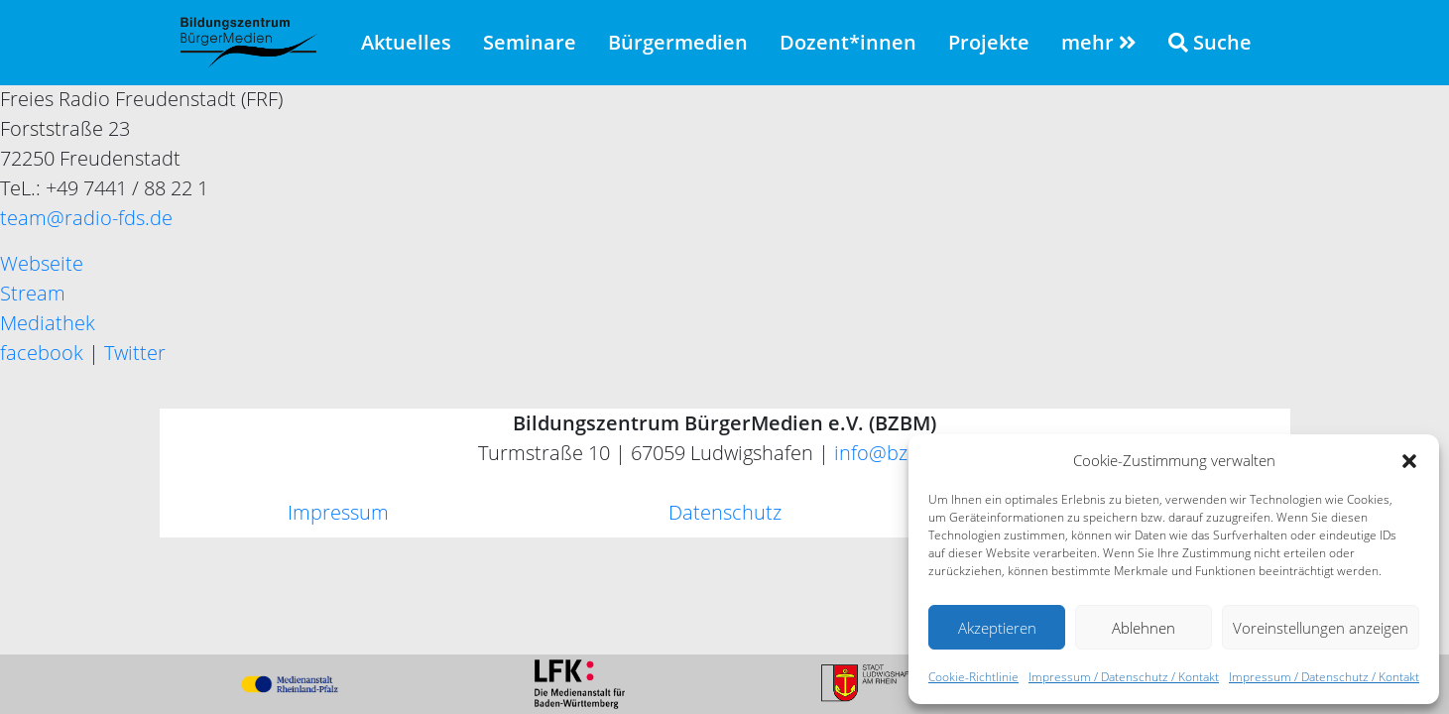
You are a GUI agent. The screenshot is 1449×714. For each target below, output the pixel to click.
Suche (1210, 42)
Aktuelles (406, 42)
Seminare (529, 42)
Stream (32, 293)
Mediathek (47, 322)
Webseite (41, 263)
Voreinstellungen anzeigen (1320, 628)
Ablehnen (1143, 628)
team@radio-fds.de (86, 217)
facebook (41, 352)
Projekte (988, 42)
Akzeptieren (997, 628)
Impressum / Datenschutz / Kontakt (1123, 676)
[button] (1409, 460)
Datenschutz (725, 512)
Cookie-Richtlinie (973, 676)
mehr (1099, 42)
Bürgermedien (678, 42)
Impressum (338, 512)
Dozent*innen (848, 42)
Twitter (135, 352)
